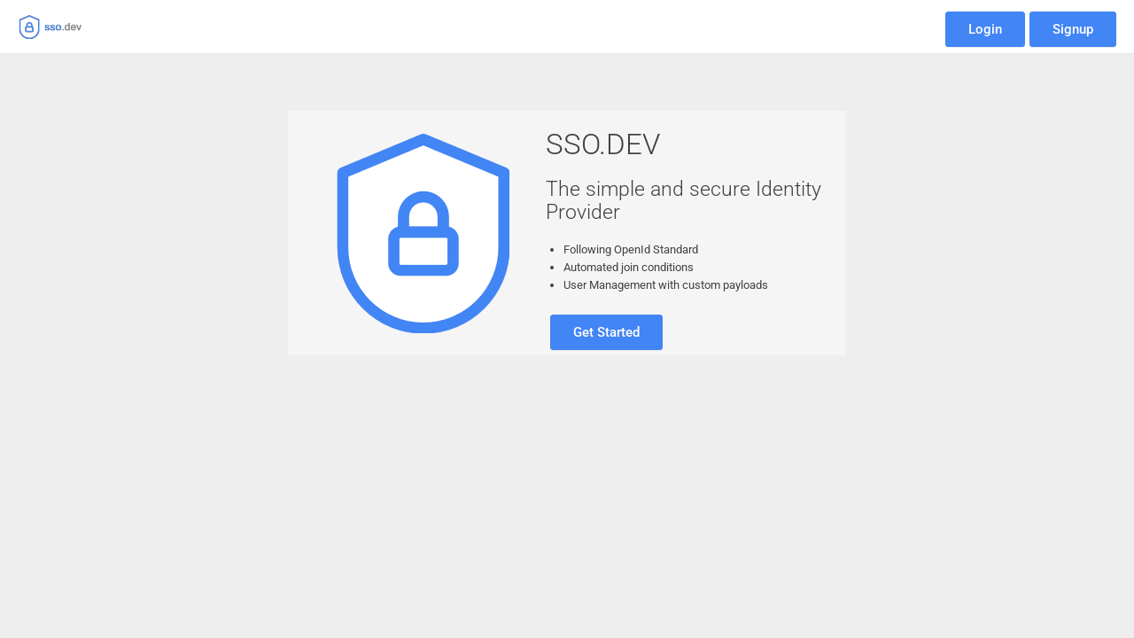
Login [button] (985, 29)
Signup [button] (1072, 29)
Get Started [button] (606, 332)
